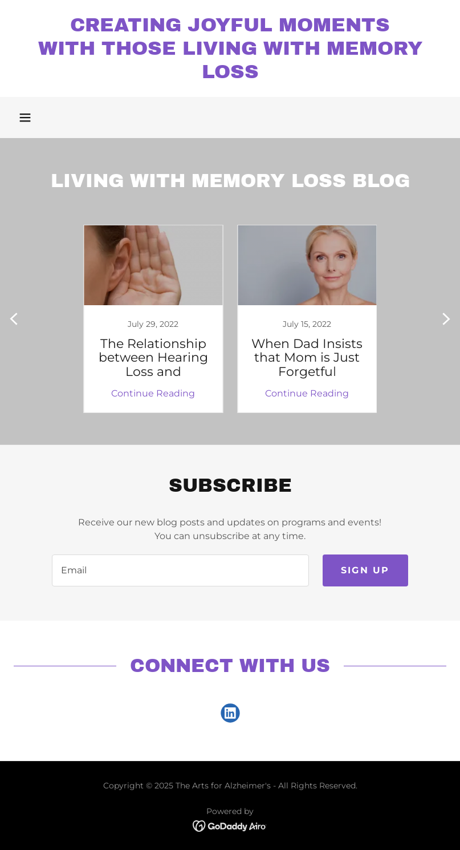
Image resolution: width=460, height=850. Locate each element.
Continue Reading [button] (153, 393)
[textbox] (180, 570)
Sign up (365, 570)
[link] (230, 75)
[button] (25, 117)
